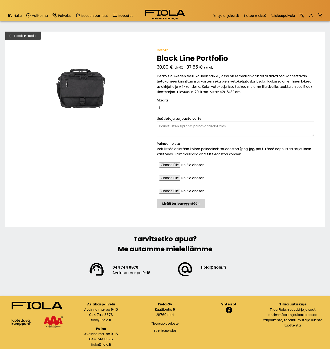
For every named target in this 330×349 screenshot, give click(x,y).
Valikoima (37, 15)
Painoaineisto (168, 143)
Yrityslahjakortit (226, 15)
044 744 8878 (125, 267)
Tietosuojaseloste (165, 323)
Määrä (162, 100)
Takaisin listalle (25, 36)
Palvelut (61, 15)
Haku (14, 15)
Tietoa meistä (255, 15)
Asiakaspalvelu (282, 15)
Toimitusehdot (165, 331)
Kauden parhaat (91, 15)
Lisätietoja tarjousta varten (180, 118)
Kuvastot (122, 15)
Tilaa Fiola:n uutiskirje (287, 309)
